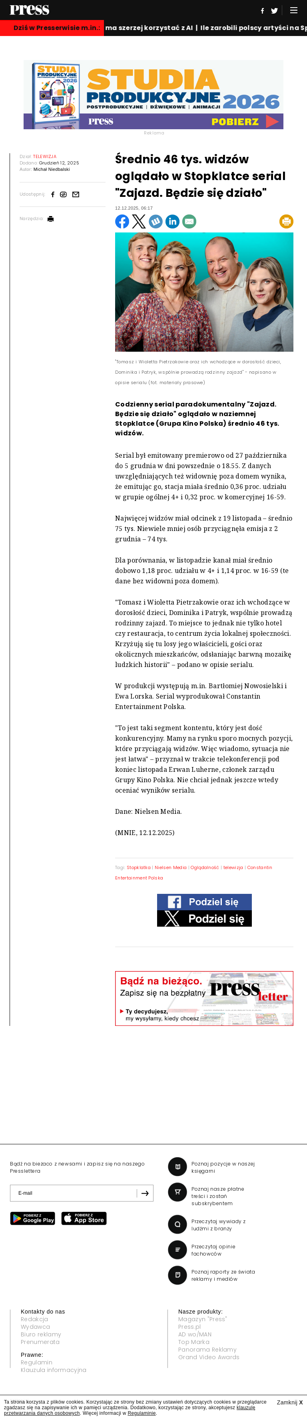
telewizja (233, 867)
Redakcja (34, 1319)
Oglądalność (205, 867)
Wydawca (35, 1327)
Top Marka (193, 1342)
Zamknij (290, 1402)
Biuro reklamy (41, 1334)
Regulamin (36, 1362)
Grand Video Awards (209, 1357)
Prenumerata (40, 1342)
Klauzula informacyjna (54, 1370)
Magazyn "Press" (202, 1319)
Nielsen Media (171, 867)
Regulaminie (141, 1413)
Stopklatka (139, 867)
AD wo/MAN (194, 1334)
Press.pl (189, 1327)
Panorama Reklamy (207, 1350)
